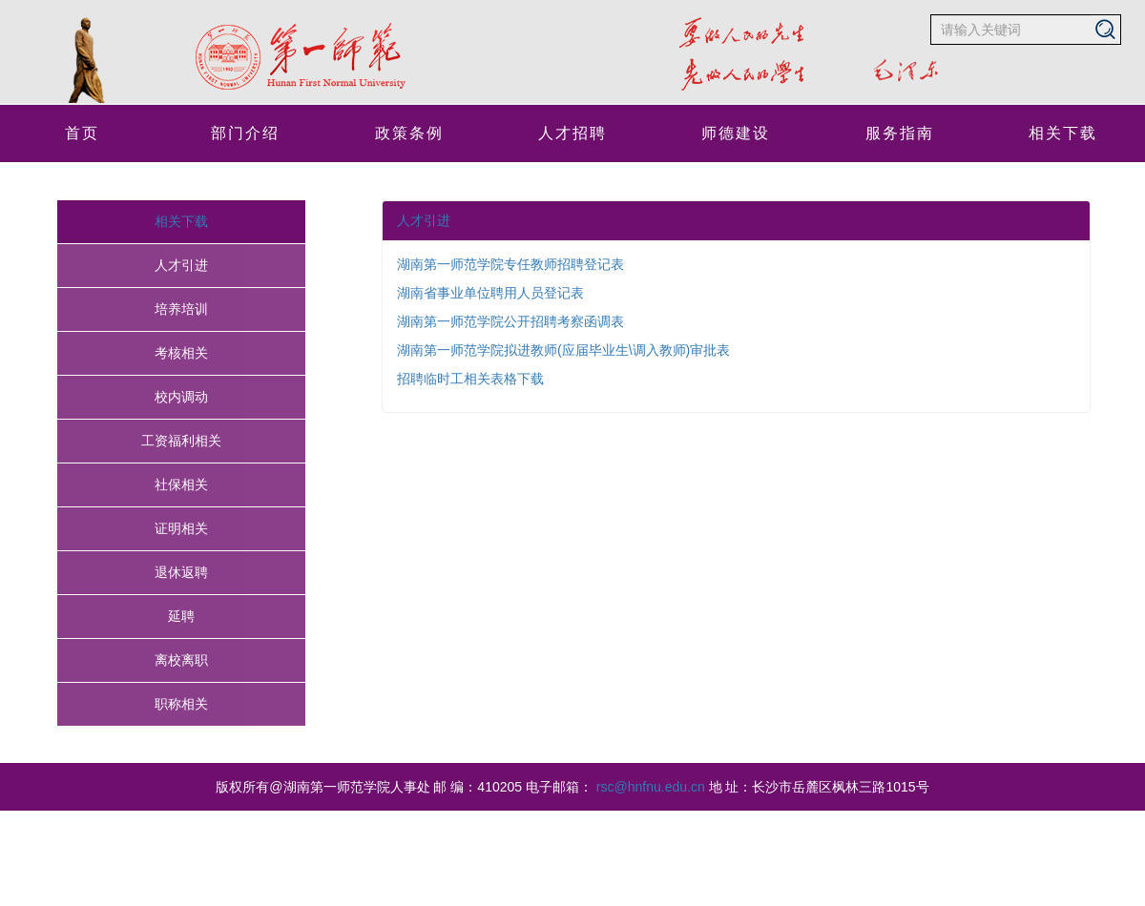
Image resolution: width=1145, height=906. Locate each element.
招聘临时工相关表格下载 (470, 378)
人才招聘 (572, 133)
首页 (82, 133)
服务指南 (899, 133)
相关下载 (1063, 133)
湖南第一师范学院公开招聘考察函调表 (510, 321)
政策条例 (409, 133)
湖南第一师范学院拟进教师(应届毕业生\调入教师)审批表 (563, 350)
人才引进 (423, 220)
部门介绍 (245, 133)
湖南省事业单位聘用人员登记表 (490, 292)
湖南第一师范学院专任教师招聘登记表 (510, 264)
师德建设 (735, 133)
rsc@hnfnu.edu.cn (650, 786)
